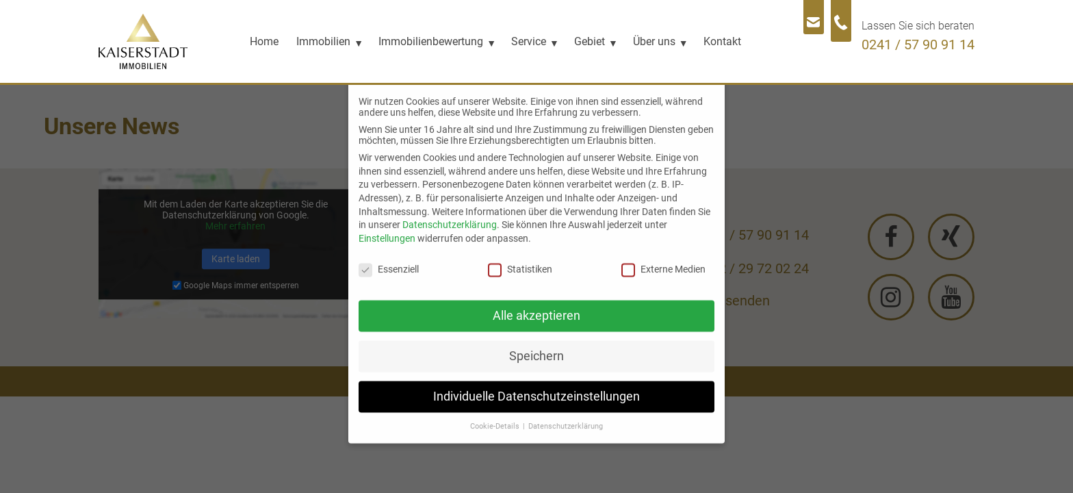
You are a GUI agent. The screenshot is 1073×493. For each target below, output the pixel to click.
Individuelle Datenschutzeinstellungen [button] (536, 387)
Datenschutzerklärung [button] (565, 416)
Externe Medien (663, 259)
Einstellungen (387, 228)
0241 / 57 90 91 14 (918, 44)
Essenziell (389, 259)
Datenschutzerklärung (449, 215)
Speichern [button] (536, 346)
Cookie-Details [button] (495, 416)
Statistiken (520, 259)
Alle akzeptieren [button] (536, 306)
